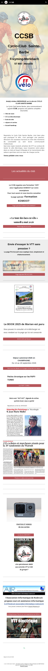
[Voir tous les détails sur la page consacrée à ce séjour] (24, 368)
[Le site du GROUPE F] (24, 535)
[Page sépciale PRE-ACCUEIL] (24, 274)
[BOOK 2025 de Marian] (24, 339)
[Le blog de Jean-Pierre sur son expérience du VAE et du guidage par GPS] (24, 614)
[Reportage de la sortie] (24, 226)
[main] (24, 49)
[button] (2, 2)
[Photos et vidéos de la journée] (24, 478)
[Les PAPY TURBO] (24, 385)
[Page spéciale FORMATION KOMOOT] (24, 205)
